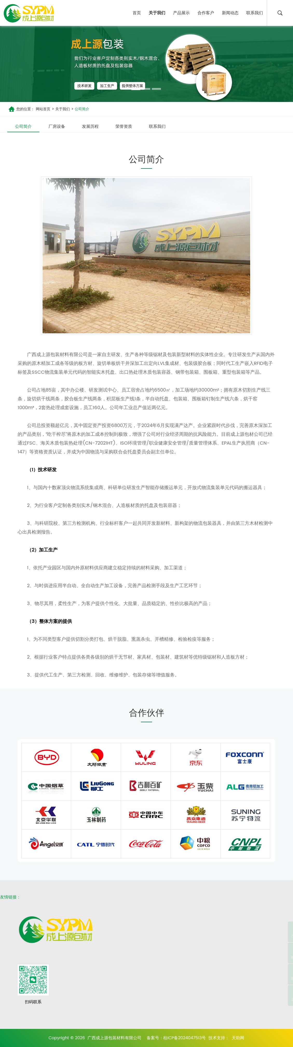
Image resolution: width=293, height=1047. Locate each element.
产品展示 (181, 13)
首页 (137, 13)
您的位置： (25, 109)
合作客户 (205, 13)
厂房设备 (57, 126)
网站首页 (43, 109)
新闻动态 (230, 13)
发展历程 (90, 126)
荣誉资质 (123, 126)
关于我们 (157, 13)
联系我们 (254, 13)
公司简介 (81, 109)
